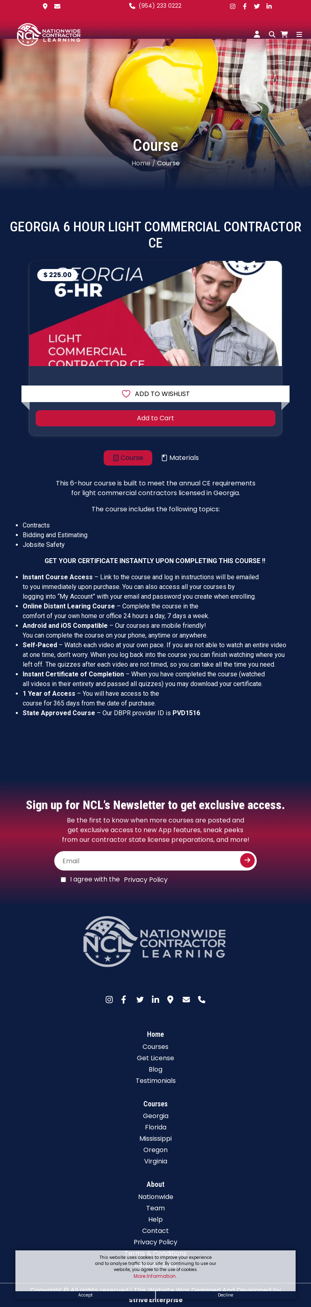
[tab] (128, 458)
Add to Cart (155, 418)
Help (155, 1219)
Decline (225, 1295)
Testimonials (156, 1080)
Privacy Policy (146, 879)
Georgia (155, 1116)
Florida (155, 1127)
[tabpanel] (155, 610)
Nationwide (155, 1196)
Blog (155, 1069)
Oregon (155, 1149)
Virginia (155, 1161)
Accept (85, 1295)
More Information (155, 1276)
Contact (155, 1230)
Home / (144, 163)
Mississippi (155, 1138)
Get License (155, 1058)
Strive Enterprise (156, 1300)
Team (155, 1208)
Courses (155, 1046)
